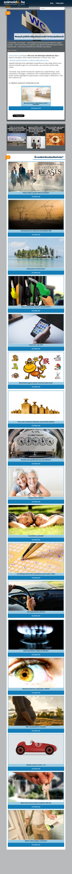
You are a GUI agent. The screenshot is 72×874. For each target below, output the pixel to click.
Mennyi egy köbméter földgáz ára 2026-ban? (36, 651)
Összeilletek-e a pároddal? (36, 536)
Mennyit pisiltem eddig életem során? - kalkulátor (36, 103)
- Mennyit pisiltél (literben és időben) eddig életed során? (29, 60)
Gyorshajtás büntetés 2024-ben (36, 612)
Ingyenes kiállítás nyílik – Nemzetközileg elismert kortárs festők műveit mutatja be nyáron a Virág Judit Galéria (36, 130)
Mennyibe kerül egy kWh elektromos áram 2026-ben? (36, 460)
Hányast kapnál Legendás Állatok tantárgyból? (36, 193)
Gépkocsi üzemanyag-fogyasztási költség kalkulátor (36, 307)
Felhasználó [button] (60, 3)
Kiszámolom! (36, 108)
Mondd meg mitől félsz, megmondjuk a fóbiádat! (36, 689)
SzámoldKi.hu (15, 55)
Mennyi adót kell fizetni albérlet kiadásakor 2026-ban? (36, 803)
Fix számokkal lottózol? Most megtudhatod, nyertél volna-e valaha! (36, 574)
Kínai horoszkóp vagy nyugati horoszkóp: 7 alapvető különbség (55, 128)
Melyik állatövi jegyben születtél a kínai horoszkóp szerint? (36, 383)
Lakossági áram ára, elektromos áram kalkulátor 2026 (36, 231)
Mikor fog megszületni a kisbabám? (36, 727)
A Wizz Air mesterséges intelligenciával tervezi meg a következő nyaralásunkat (17, 128)
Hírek (51, 3)
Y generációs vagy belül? (36, 345)
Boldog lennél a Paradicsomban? (36, 269)
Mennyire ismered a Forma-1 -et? (36, 765)
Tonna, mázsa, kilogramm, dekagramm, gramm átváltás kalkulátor (36, 422)
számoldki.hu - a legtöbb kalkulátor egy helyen (14, 3)
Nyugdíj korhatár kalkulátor (36, 498)
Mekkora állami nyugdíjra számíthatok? (36, 841)
